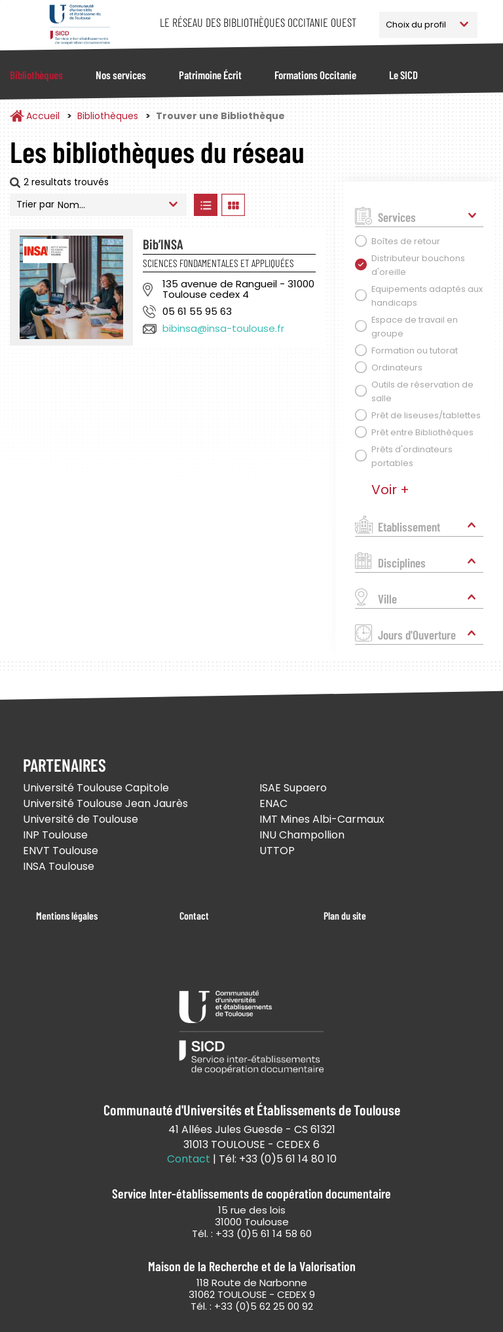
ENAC (273, 803)
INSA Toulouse (58, 866)
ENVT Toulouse (60, 850)
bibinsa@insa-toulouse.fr (223, 328)
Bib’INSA (163, 244)
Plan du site (345, 915)
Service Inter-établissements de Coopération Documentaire (80, 24)
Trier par (35, 204)
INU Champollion (302, 834)
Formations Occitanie (315, 74)
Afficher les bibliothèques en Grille (233, 205)
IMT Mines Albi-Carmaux (321, 819)
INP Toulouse (55, 834)
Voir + (390, 489)
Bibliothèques (36, 74)
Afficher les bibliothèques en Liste (205, 205)
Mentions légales (67, 915)
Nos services (121, 74)
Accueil (43, 116)
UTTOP (277, 850)
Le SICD (403, 74)
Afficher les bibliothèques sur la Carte (287, 205)
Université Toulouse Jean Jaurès (105, 803)
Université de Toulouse (80, 819)
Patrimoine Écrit (210, 74)
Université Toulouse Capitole (96, 787)
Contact (194, 915)
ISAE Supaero (293, 787)
